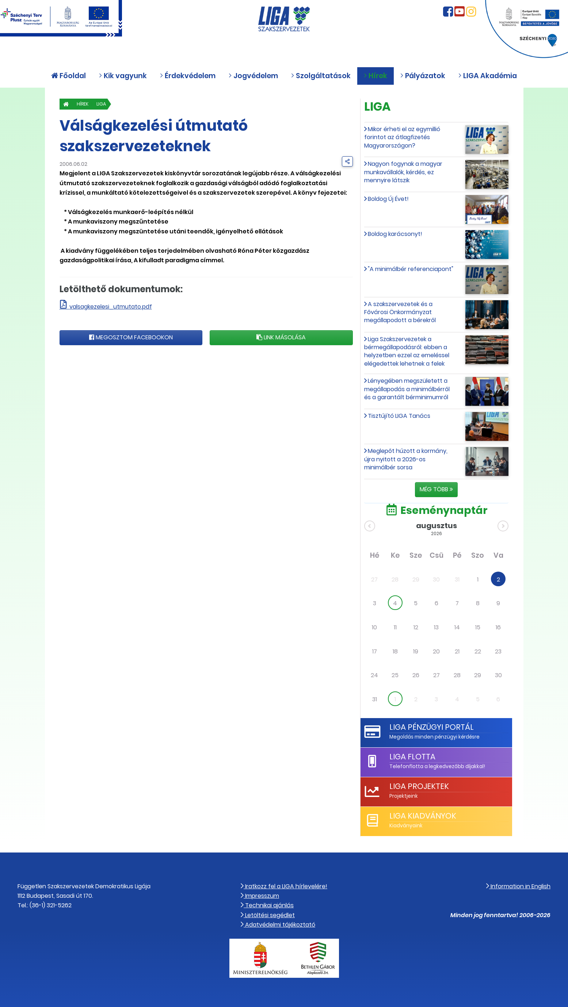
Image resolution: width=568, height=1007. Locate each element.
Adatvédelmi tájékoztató (278, 924)
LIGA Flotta (412, 756)
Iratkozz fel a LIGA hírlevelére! (284, 886)
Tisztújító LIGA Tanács (399, 416)
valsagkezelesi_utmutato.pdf (110, 306)
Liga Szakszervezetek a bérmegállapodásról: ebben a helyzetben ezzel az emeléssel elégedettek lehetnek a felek (406, 351)
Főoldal (68, 76)
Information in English (518, 886)
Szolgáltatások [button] (321, 76)
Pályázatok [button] (422, 76)
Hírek (85, 103)
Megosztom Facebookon (131, 337)
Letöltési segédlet (268, 915)
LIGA (105, 103)
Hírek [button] (375, 76)
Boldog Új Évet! (388, 199)
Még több (436, 489)
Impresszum (260, 896)
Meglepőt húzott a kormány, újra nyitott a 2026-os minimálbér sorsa (405, 459)
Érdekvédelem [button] (188, 76)
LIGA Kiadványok (422, 815)
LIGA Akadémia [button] (487, 76)
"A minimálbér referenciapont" (410, 269)
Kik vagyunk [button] (123, 76)
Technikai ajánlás (267, 905)
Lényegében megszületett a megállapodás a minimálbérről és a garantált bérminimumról (407, 389)
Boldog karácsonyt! (395, 234)
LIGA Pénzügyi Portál (431, 727)
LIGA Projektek (419, 786)
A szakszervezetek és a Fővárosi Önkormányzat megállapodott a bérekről (400, 312)
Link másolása (281, 337)
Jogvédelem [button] (253, 76)
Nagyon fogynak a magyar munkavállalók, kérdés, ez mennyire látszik (403, 172)
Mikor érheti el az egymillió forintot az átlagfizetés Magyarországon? (402, 137)
